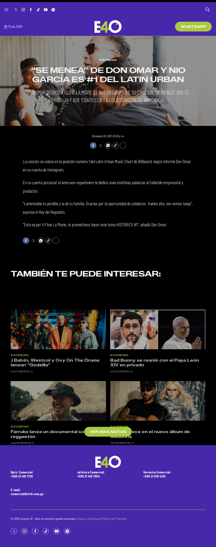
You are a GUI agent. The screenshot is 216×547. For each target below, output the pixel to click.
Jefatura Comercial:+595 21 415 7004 (91, 474)
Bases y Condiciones (89, 518)
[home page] (107, 26)
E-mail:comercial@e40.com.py (27, 492)
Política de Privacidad (114, 518)
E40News (108, 59)
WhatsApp (193, 27)
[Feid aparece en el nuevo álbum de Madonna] (158, 441)
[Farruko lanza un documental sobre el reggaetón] (58, 441)
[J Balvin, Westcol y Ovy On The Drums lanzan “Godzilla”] (58, 370)
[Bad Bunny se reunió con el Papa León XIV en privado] (158, 370)
